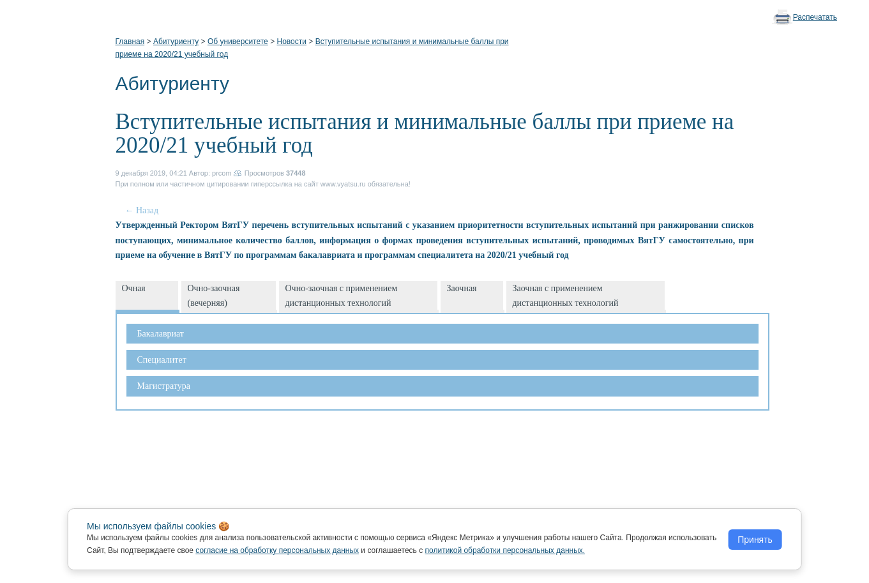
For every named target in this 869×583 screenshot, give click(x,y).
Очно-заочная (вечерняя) (214, 296)
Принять (755, 539)
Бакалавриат (160, 333)
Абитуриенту (176, 41)
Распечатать (815, 17)
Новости (291, 41)
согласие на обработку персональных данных (277, 550)
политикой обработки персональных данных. (505, 550)
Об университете (238, 41)
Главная (130, 41)
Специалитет (161, 360)
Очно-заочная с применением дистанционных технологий (341, 296)
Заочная (462, 288)
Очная (134, 288)
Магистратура (163, 386)
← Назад (142, 210)
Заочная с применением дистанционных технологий (566, 296)
